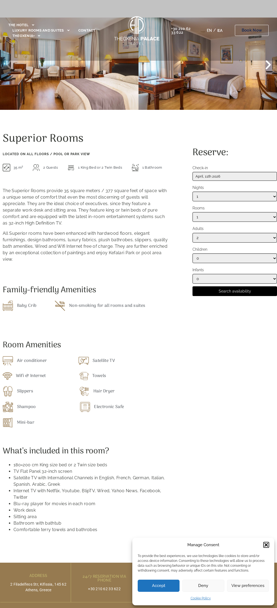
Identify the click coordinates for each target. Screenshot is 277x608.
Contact (87, 30)
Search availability (235, 291)
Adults (198, 229)
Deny (203, 585)
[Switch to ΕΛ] (220, 30)
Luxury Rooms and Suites (41, 30)
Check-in (200, 168)
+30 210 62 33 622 (181, 30)
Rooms (198, 208)
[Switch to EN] (209, 30)
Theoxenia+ (26, 36)
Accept (158, 585)
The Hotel (21, 25)
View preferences (247, 585)
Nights (198, 188)
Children (199, 249)
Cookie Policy (201, 598)
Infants (198, 270)
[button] (266, 545)
